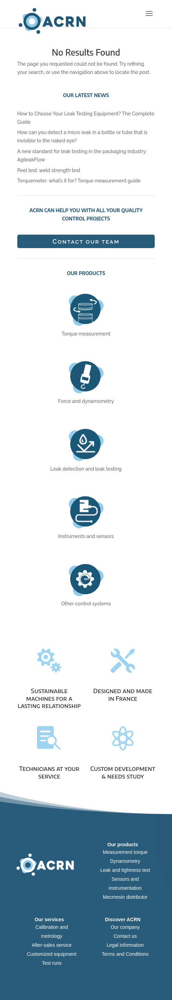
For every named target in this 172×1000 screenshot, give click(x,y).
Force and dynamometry (86, 401)
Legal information (125, 945)
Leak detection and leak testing (86, 469)
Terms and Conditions (125, 954)
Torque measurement (86, 334)
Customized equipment (51, 954)
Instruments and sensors (86, 536)
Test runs (52, 963)
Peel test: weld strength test (49, 170)
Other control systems (86, 603)
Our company (125, 927)
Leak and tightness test (125, 870)
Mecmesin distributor (125, 897)
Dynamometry (125, 861)
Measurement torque (125, 852)
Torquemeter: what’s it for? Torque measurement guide (79, 180)
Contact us (125, 936)
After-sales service (52, 945)
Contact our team (86, 241)
